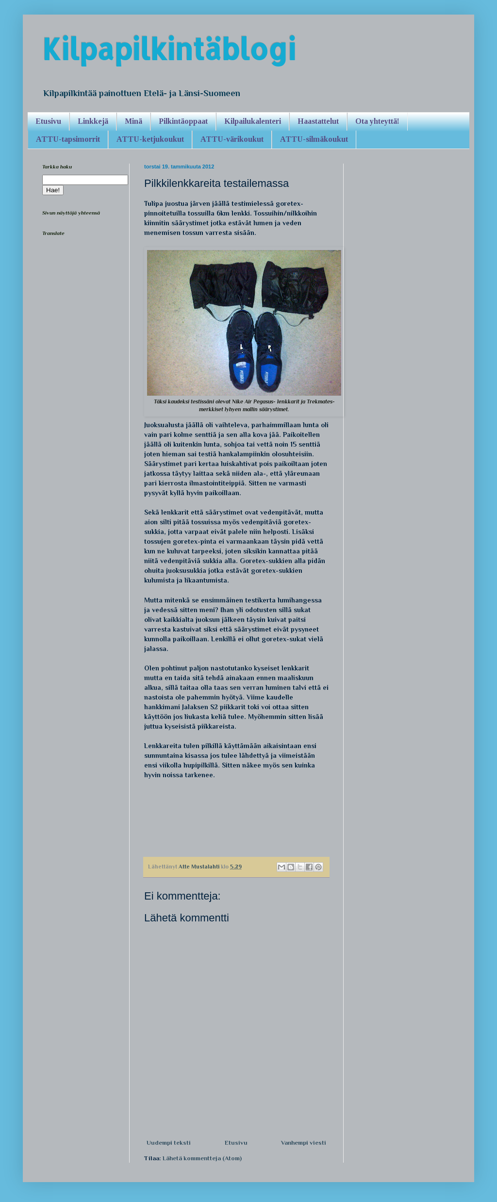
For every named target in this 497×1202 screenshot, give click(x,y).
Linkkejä (93, 121)
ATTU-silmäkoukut (314, 139)
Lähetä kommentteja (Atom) (202, 1158)
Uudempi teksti (169, 1142)
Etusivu (48, 121)
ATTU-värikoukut (232, 139)
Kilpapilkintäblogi (169, 48)
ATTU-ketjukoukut (150, 139)
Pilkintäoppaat (183, 121)
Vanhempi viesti (303, 1142)
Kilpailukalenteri (252, 121)
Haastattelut (318, 121)
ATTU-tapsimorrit (68, 139)
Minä (133, 121)
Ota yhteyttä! (377, 121)
